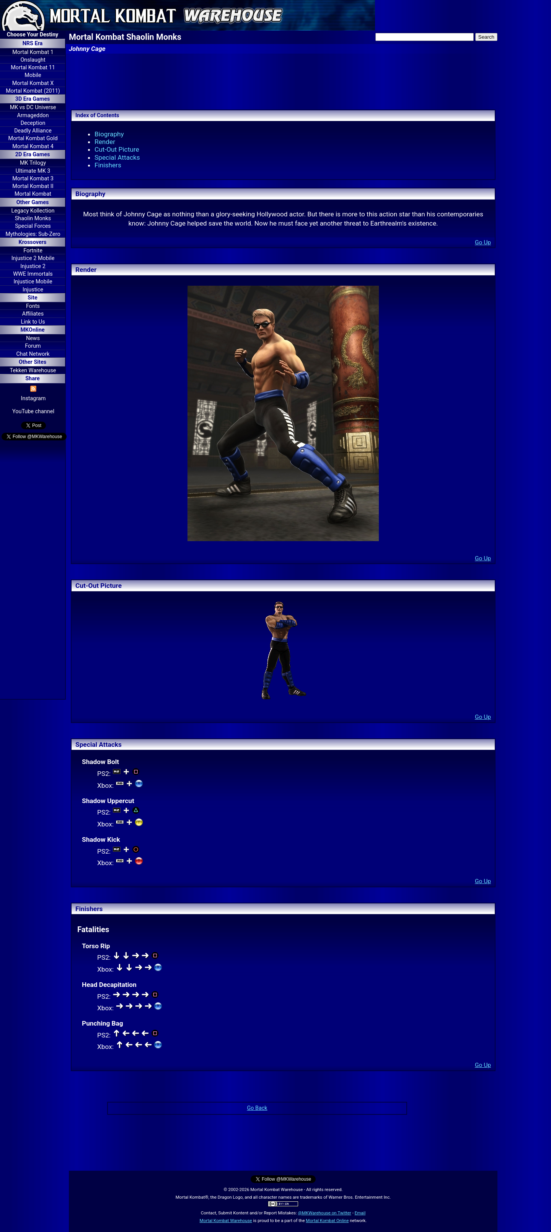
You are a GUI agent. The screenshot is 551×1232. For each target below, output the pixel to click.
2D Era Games (32, 154)
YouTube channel (33, 411)
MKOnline (33, 330)
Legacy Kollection (33, 211)
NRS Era (33, 43)
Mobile (32, 75)
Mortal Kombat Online (327, 1220)
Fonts (33, 306)
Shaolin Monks (33, 218)
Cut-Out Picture (117, 149)
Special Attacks (117, 157)
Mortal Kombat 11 (33, 67)
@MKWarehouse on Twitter (324, 1213)
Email (360, 1213)
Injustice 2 (33, 266)
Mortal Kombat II (32, 186)
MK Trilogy (33, 163)
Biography (109, 134)
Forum (33, 346)
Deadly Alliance (33, 131)
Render (105, 142)
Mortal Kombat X (33, 83)
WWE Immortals (32, 274)
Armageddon (33, 115)
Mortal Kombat (33, 194)
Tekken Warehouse (33, 370)
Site (32, 298)
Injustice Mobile (32, 281)
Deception (33, 123)
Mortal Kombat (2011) (33, 91)
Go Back (257, 1108)
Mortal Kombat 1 (33, 52)
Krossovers (33, 242)
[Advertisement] (32, 571)
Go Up (483, 242)
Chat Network (32, 354)
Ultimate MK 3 (33, 171)
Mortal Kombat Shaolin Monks (125, 37)
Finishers (108, 165)
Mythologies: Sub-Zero (32, 234)
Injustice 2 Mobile (33, 258)
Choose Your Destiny (32, 34)
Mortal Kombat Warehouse (226, 1220)
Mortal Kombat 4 (33, 146)
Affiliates (33, 314)
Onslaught (32, 60)
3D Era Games (32, 99)
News (33, 338)
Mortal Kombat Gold (32, 138)
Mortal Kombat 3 (33, 178)
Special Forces (33, 226)
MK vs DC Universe (33, 107)
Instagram (33, 398)
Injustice (33, 289)
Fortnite (32, 250)
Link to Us (33, 322)
